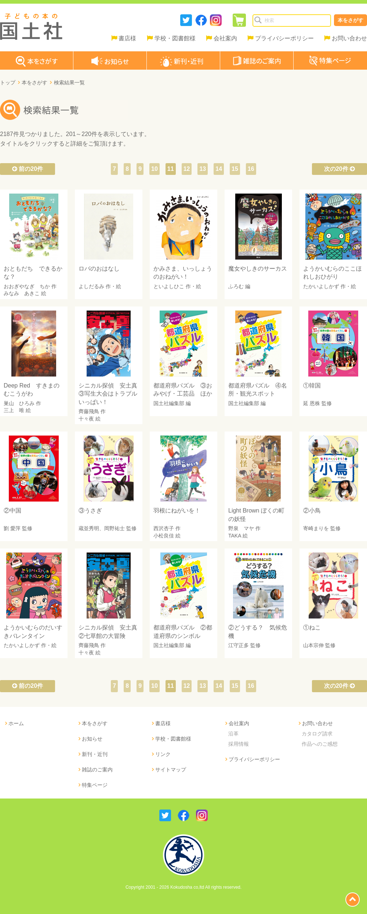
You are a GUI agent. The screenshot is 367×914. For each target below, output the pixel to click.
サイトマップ (170, 769)
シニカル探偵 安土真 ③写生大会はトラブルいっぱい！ (111, 393)
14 (218, 169)
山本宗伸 (313, 645)
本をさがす (350, 20)
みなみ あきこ (22, 293)
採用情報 (238, 744)
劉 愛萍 (12, 528)
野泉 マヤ (241, 528)
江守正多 (238, 645)
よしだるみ (91, 286)
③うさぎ (90, 510)
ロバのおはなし (99, 268)
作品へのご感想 (320, 744)
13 (202, 169)
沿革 (233, 734)
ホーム (16, 723)
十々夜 (86, 419)
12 (187, 169)
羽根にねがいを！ (176, 510)
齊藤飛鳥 (89, 411)
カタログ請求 (317, 734)
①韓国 (312, 385)
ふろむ (236, 286)
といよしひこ (168, 286)
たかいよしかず (321, 286)
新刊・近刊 (95, 754)
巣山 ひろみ (19, 403)
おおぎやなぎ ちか (27, 286)
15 (235, 169)
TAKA (234, 536)
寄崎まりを (316, 528)
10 (154, 169)
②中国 (12, 510)
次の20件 (339, 169)
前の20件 (27, 169)
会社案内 (225, 38)
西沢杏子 (163, 528)
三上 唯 (14, 410)
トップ (7, 82)
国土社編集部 (168, 403)
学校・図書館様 (175, 38)
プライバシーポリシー (284, 38)
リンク (163, 754)
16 (251, 169)
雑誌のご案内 (97, 769)
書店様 (127, 38)
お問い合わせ (349, 38)
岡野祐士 (114, 528)
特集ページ (95, 785)
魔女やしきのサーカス (257, 268)
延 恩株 (311, 403)
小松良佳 (163, 536)
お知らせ (92, 739)
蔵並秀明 (89, 528)
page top (352, 899)
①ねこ (312, 627)
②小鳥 (312, 510)
